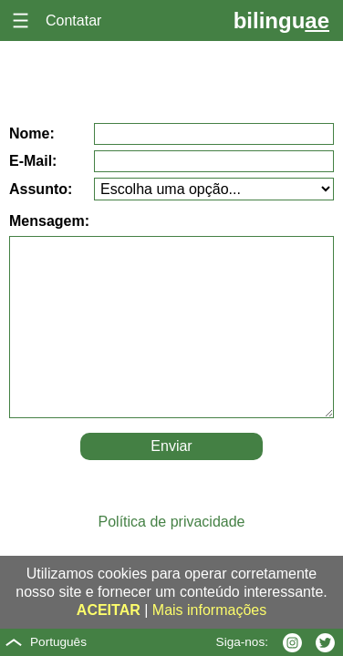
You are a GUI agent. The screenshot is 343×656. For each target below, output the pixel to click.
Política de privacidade (172, 521)
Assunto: (40, 189)
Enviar (171, 446)
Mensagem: (49, 221)
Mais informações (209, 610)
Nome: (32, 133)
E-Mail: (33, 161)
